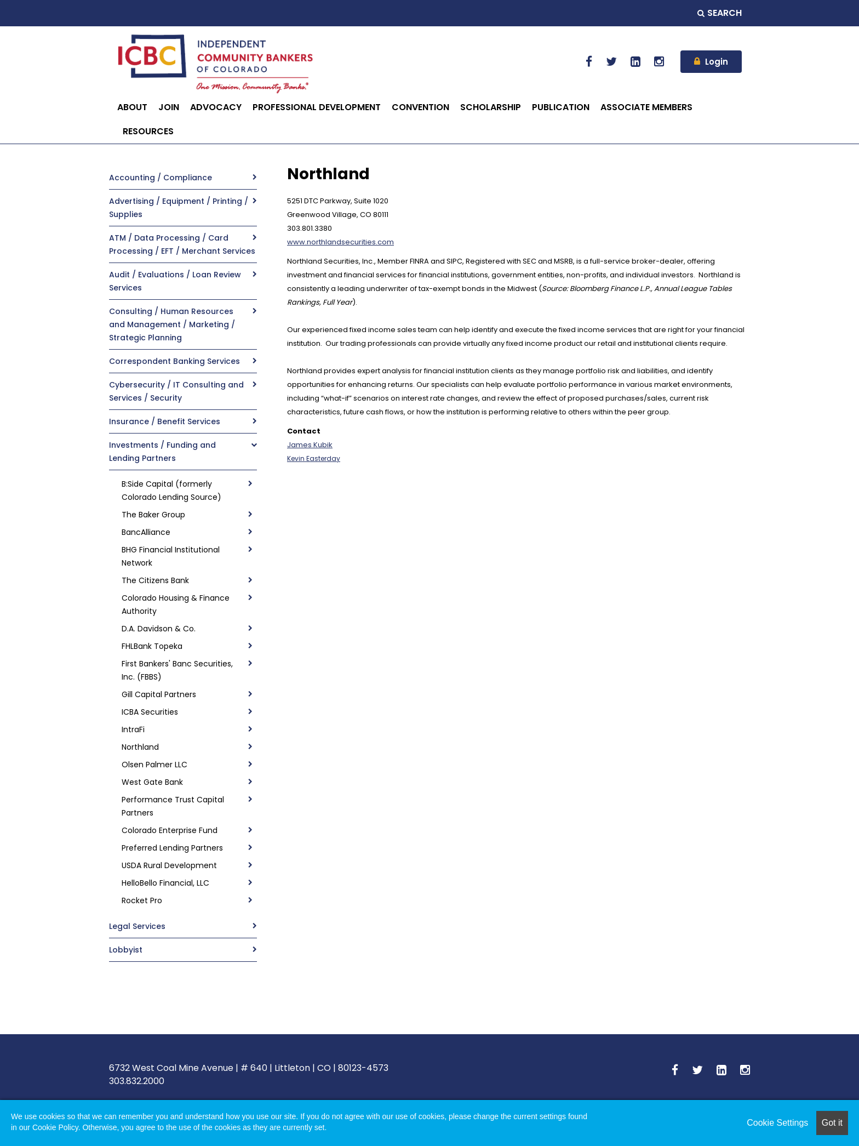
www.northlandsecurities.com (340, 242)
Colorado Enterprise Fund (169, 830)
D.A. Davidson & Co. (159, 628)
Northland (140, 747)
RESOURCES (148, 131)
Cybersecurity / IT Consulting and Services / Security (176, 391)
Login (716, 61)
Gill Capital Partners (159, 694)
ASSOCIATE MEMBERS (646, 107)
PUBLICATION (560, 107)
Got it (832, 1122)
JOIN (168, 107)
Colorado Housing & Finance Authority (176, 604)
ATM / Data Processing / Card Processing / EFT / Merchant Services (182, 244)
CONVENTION (420, 107)
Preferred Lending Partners (172, 847)
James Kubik (310, 445)
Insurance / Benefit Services (164, 421)
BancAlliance (146, 532)
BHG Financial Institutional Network (171, 556)
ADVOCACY (216, 107)
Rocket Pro (142, 900)
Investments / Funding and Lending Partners (162, 452)
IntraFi (133, 729)
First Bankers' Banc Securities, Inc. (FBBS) (177, 670)
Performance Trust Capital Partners (173, 806)
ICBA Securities (150, 711)
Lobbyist (125, 949)
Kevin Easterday (313, 458)
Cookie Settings (777, 1122)
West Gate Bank (152, 782)
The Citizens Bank (155, 580)
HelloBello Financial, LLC (165, 882)
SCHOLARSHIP (490, 107)
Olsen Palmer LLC (154, 764)
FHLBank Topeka (152, 646)
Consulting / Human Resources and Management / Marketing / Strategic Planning (172, 324)
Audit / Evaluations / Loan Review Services (175, 281)
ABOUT (132, 107)
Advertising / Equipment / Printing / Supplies (178, 208)
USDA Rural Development (169, 865)
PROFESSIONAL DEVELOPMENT (317, 107)
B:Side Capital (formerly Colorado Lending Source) (171, 490)
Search (719, 13)
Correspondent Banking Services (174, 361)
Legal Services (137, 926)
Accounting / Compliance (160, 177)
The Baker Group (153, 514)
